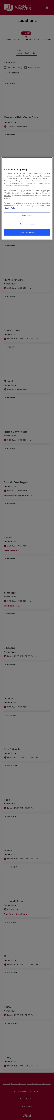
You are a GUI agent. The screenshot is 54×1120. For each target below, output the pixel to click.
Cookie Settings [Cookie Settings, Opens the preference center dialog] (27, 216)
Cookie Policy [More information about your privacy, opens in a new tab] (10, 208)
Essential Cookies (27, 224)
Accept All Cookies (27, 232)
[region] (27, 198)
